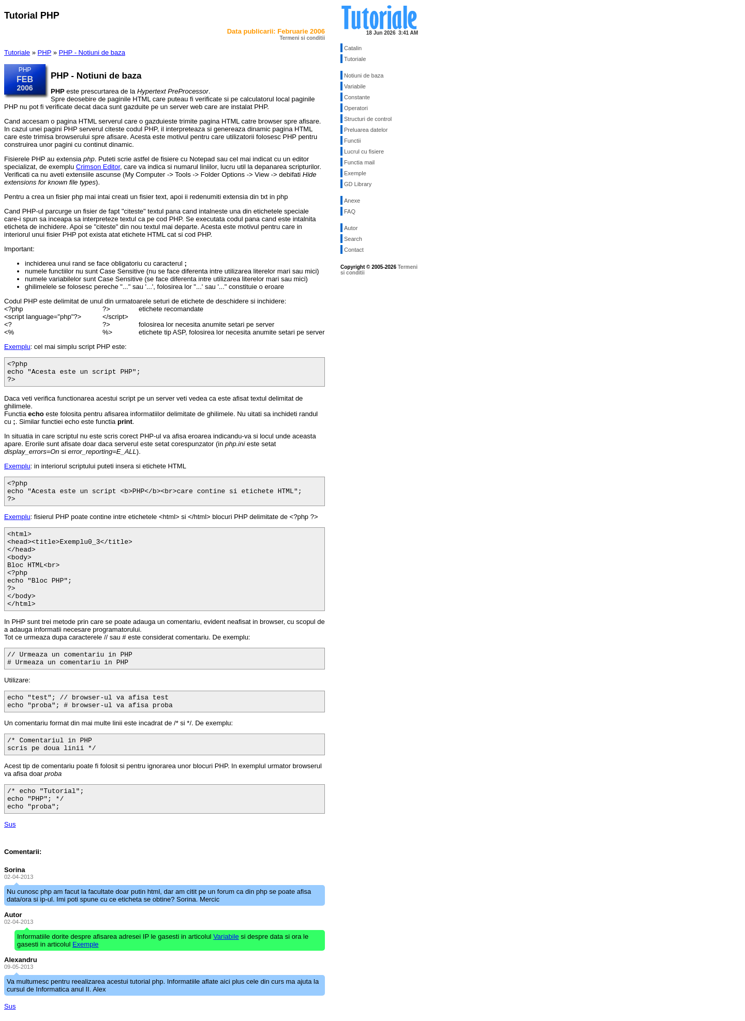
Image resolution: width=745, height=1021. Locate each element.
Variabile (355, 86)
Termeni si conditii (302, 38)
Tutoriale (17, 52)
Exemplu (17, 347)
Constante (357, 97)
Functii (352, 141)
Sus (10, 824)
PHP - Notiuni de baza (92, 52)
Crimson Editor (98, 167)
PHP (45, 52)
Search (353, 239)
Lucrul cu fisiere (364, 151)
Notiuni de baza (363, 75)
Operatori (356, 108)
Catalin (353, 48)
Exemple (355, 173)
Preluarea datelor (366, 130)
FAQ (349, 211)
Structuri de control (368, 119)
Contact (354, 250)
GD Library (357, 184)
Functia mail (359, 162)
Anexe (352, 200)
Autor (350, 228)
